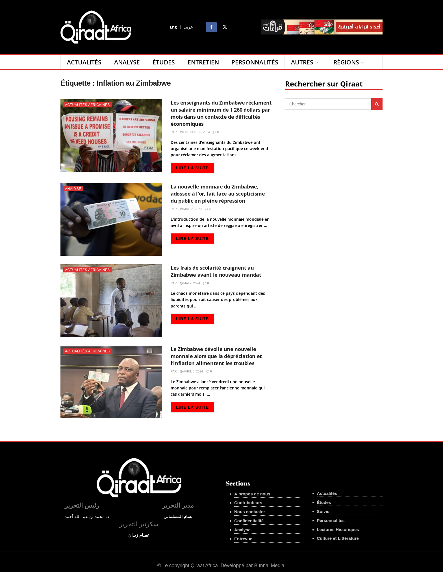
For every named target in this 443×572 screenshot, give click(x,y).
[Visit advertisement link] (322, 27)
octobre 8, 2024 (195, 132)
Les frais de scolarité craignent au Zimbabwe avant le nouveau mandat (216, 271)
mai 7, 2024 (190, 283)
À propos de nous (252, 493)
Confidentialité (249, 520)
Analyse (127, 62)
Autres (302, 62)
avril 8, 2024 (191, 371)
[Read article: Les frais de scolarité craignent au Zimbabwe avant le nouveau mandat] (111, 300)
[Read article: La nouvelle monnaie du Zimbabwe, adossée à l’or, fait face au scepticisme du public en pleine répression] (111, 219)
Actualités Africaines (87, 105)
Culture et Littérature (338, 538)
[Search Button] (376, 62)
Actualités (84, 62)
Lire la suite (195, 167)
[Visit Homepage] (95, 27)
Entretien (203, 62)
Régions (346, 62)
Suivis (323, 511)
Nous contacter (249, 511)
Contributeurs (248, 502)
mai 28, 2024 (191, 209)
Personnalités (254, 62)
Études (164, 62)
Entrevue (243, 538)
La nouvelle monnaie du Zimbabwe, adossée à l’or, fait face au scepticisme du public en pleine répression (218, 193)
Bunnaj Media (269, 565)
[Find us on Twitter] (225, 27)
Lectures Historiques (338, 529)
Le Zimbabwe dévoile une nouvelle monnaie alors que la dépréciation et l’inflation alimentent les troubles (216, 356)
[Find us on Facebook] (211, 27)
